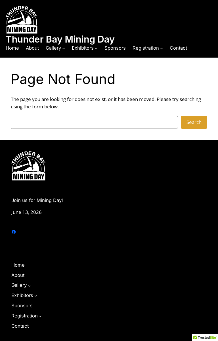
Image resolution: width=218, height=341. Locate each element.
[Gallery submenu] (63, 48)
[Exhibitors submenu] (96, 48)
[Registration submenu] (161, 48)
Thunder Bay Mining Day (60, 39)
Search (194, 122)
